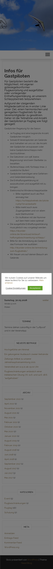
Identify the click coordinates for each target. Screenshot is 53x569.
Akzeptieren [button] (35, 288)
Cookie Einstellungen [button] (16, 288)
